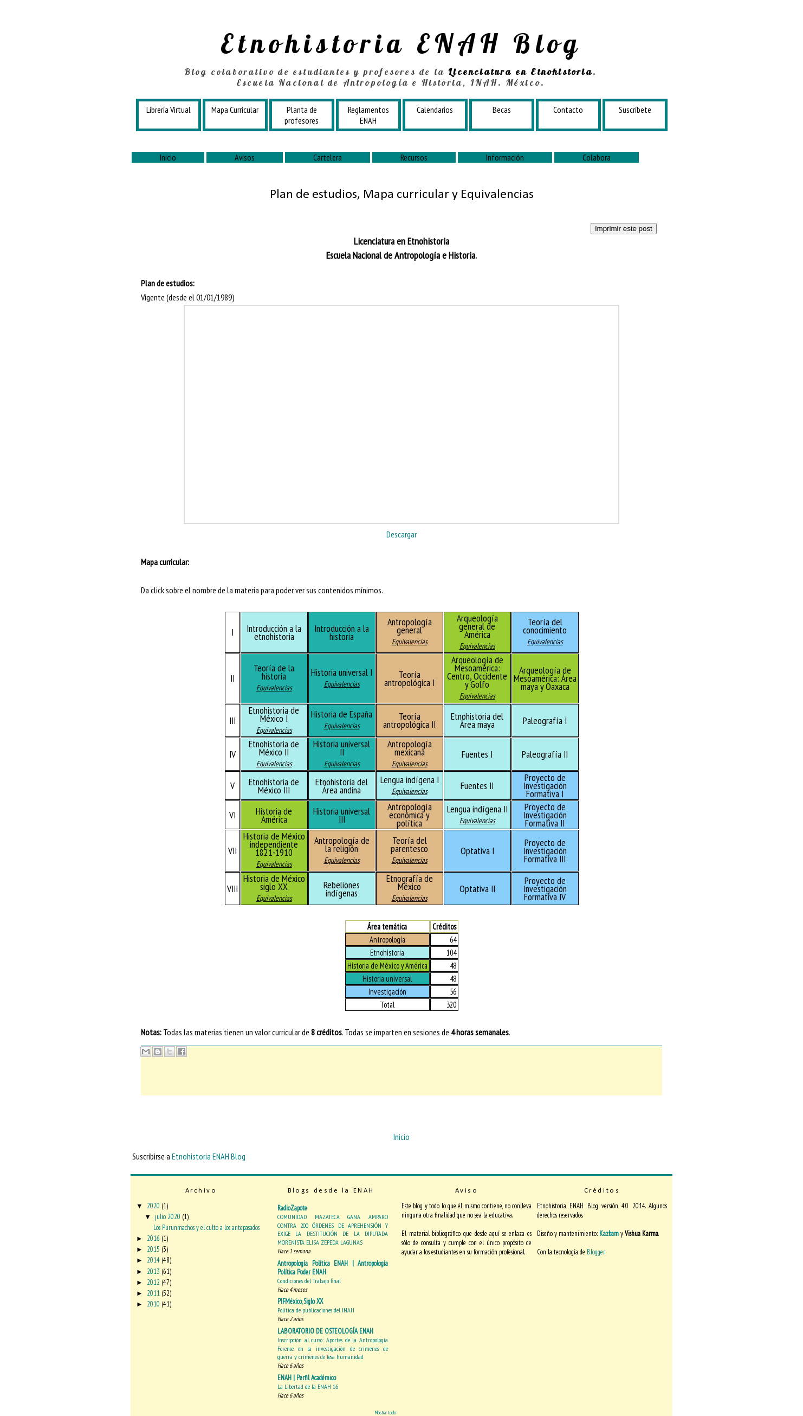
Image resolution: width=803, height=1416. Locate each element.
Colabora (596, 157)
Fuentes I (477, 754)
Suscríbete (635, 109)
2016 (154, 1238)
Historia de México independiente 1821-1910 (274, 844)
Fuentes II (477, 785)
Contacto (568, 109)
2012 (154, 1282)
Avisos (245, 157)
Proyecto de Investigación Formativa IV (545, 888)
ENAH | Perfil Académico (306, 1377)
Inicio (168, 157)
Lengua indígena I (409, 779)
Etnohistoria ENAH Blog (401, 43)
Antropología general (409, 626)
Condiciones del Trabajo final (309, 1281)
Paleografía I (545, 720)
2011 (154, 1293)
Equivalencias (410, 641)
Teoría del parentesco (409, 844)
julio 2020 (168, 1216)
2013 (154, 1271)
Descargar (401, 534)
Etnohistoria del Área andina (341, 786)
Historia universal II (341, 748)
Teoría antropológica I (409, 678)
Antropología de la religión (342, 844)
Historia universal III (341, 815)
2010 (154, 1304)
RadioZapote (292, 1208)
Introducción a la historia (341, 632)
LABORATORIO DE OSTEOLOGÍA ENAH (325, 1331)
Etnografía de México (409, 882)
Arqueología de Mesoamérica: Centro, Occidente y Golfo (477, 671)
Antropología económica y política (409, 814)
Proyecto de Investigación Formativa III (545, 850)
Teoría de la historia (274, 672)
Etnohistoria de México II (274, 748)
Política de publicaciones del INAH (315, 1310)
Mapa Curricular (234, 109)
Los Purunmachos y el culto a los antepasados (206, 1227)
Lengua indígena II (477, 809)
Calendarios (435, 109)
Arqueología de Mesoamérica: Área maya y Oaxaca (545, 678)
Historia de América (274, 815)
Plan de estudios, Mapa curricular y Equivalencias (402, 194)
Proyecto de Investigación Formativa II (545, 814)
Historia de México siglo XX (274, 882)
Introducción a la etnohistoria (274, 632)
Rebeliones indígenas (341, 889)
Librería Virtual (168, 109)
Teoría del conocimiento (545, 626)
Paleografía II (545, 754)
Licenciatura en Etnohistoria (520, 71)
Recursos (414, 157)
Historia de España (341, 714)
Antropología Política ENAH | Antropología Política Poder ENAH (332, 1268)
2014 (154, 1260)
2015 (154, 1249)
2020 (154, 1205)
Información (505, 157)
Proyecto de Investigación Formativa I (545, 785)
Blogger (596, 1252)
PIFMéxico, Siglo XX (300, 1301)
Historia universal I (341, 672)
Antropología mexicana (409, 748)
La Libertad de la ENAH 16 (307, 1386)
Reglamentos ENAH (368, 115)
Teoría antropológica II (409, 720)
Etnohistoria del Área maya (477, 720)
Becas (502, 109)
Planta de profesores (301, 115)
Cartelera (327, 157)
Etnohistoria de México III (274, 786)
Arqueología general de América (477, 626)
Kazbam (609, 1233)
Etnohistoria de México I (274, 714)
